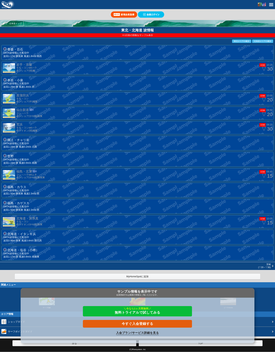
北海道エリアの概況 (262, 41)
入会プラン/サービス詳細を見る (137, 332)
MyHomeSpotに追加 (137, 276)
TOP (200, 343)
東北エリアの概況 (241, 41)
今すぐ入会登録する (137, 324)
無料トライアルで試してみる (137, 310)
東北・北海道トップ (12, 23)
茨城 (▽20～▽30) (264, 266)
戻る (74, 343)
